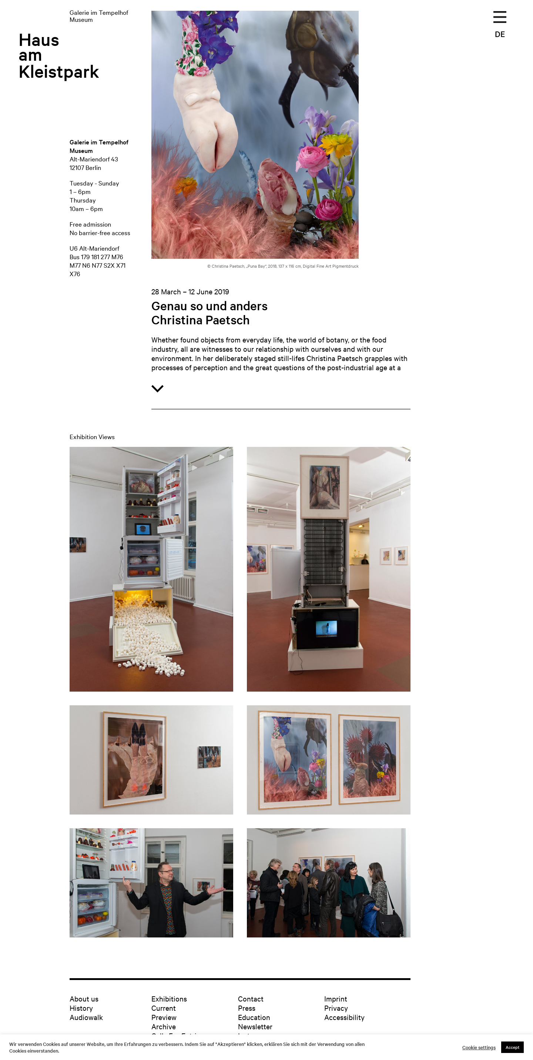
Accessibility (344, 1016)
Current (163, 1007)
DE (500, 34)
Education (254, 1016)
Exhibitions (169, 998)
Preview (164, 1016)
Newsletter (255, 1026)
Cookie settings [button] (479, 1047)
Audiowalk (86, 1016)
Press (246, 1007)
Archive (163, 1026)
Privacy (336, 1007)
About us (84, 998)
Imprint (335, 998)
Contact (251, 998)
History (81, 1007)
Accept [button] (512, 1047)
